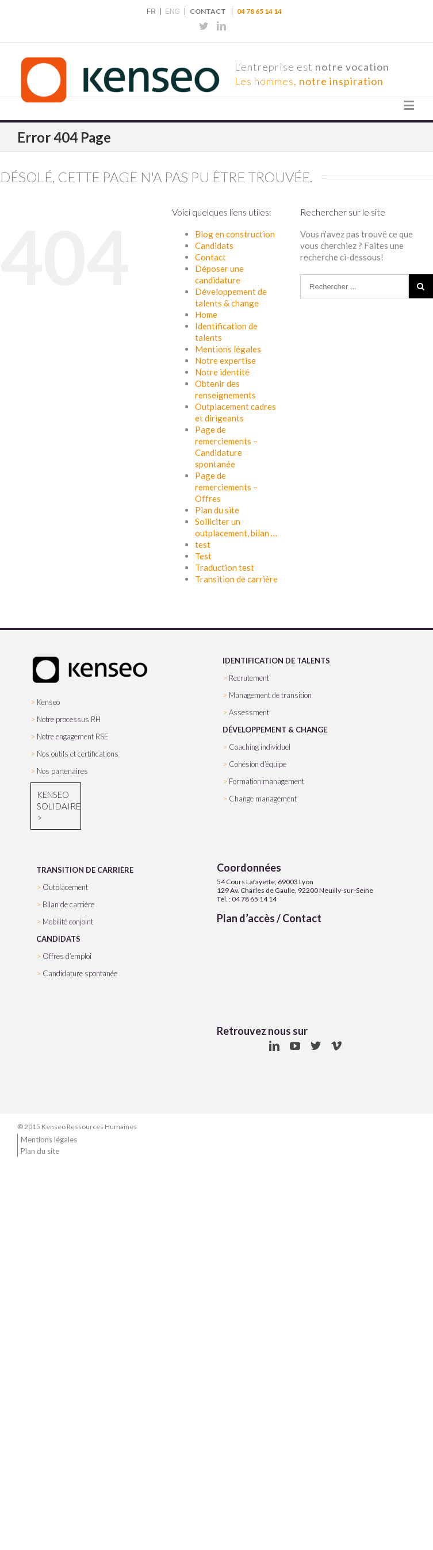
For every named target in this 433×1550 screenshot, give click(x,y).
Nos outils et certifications (77, 753)
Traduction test (224, 567)
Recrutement (249, 677)
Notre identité (222, 372)
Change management (263, 798)
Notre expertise (225, 360)
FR (151, 11)
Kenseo (48, 702)
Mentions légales (228, 349)
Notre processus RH (69, 719)
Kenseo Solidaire (56, 800)
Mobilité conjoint (68, 921)
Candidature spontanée (80, 973)
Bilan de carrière (68, 904)
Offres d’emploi (67, 956)
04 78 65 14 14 (259, 11)
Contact (208, 11)
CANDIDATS (58, 938)
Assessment (249, 712)
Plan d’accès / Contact (269, 918)
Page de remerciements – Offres (226, 487)
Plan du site (217, 510)
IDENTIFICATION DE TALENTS (276, 660)
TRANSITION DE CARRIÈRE (84, 869)
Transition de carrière (236, 579)
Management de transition (270, 695)
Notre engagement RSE (73, 736)
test (202, 544)
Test (203, 556)
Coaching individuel (259, 746)
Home (206, 314)
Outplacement (65, 887)
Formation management (266, 781)
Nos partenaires (62, 771)
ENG (172, 11)
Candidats (214, 245)
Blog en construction (235, 234)
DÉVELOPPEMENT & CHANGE (275, 729)
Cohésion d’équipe (257, 764)
